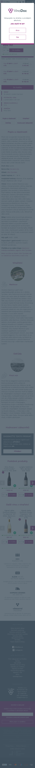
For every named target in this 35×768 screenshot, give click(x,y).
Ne (17, 37)
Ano (17, 30)
